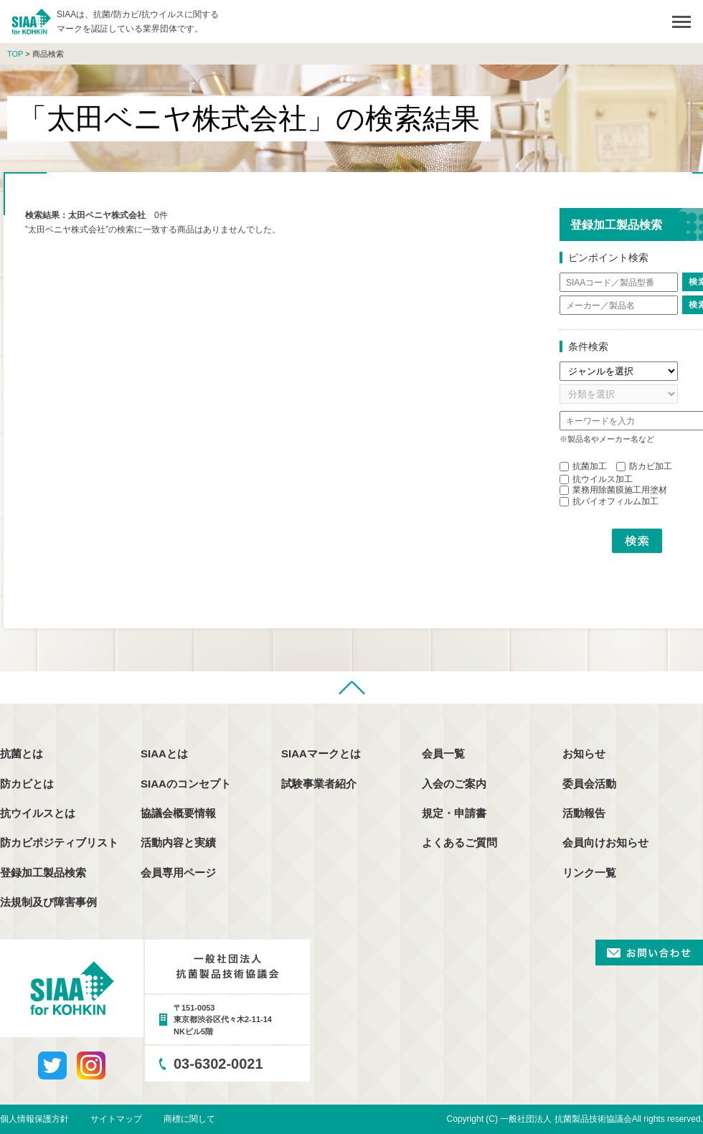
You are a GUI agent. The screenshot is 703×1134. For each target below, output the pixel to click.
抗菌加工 (583, 466)
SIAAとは (164, 753)
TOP (15, 53)
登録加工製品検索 (43, 872)
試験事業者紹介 (319, 784)
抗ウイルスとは (37, 813)
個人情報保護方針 (34, 1119)
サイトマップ (116, 1119)
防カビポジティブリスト (59, 842)
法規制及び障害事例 (48, 902)
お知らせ (583, 753)
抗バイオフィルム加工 (609, 501)
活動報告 (583, 813)
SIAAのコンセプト (186, 784)
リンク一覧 (589, 872)
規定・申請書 (454, 813)
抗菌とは (21, 753)
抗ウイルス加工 (596, 479)
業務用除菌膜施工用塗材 (613, 490)
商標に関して (189, 1119)
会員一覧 (443, 753)
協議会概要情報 (178, 813)
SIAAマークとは (321, 753)
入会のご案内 (454, 784)
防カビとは (27, 784)
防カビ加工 (644, 466)
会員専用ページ (178, 872)
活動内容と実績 (178, 842)
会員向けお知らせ (605, 842)
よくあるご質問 (459, 842)
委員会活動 (589, 784)
